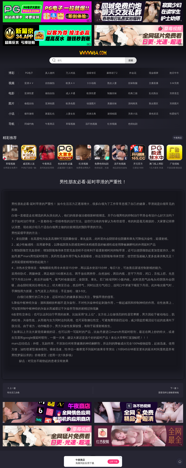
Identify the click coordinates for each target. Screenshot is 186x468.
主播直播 (153, 83)
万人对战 (70, 72)
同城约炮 (29, 123)
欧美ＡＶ (70, 83)
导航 (11, 124)
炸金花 (132, 72)
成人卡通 (70, 93)
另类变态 (174, 93)
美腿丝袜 (112, 103)
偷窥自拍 (29, 103)
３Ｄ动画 (91, 83)
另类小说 (132, 113)
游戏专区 (91, 72)
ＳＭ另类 (174, 83)
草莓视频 (70, 123)
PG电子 (29, 72)
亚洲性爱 (29, 93)
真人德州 (49, 72)
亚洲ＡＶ (29, 83)
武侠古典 (91, 113)
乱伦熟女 (153, 93)
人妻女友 (70, 113)
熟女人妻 (112, 83)
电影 (11, 93)
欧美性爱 (91, 93)
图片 (11, 103)
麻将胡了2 (112, 72)
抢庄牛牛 (174, 72)
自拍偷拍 (49, 83)
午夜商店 (49, 123)
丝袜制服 (132, 83)
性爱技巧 (174, 113)
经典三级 (132, 93)
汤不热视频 (91, 123)
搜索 (130, 60)
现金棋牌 (153, 72)
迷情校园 (112, 113)
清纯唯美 (132, 103)
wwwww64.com (93, 53)
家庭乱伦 (49, 113)
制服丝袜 (112, 93)
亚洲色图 (49, 103)
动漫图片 (91, 103)
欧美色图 (70, 103)
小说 (11, 114)
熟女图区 (153, 103)
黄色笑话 (153, 113)
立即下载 (113, 461)
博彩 (11, 73)
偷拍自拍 (49, 93)
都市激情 (29, 113)
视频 (11, 83)
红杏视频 (112, 123)
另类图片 (174, 103)
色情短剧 (132, 123)
